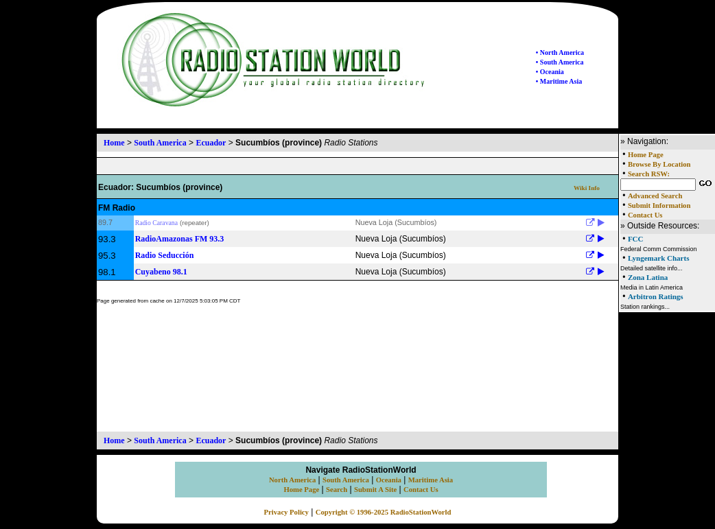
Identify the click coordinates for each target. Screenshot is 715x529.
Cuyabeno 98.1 (161, 272)
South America (160, 143)
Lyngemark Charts (659, 258)
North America (292, 480)
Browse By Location (659, 164)
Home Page (646, 154)
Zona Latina (648, 277)
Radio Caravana (156, 222)
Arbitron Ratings (655, 296)
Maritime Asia (430, 480)
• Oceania (550, 71)
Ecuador (211, 143)
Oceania (388, 480)
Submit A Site (375, 489)
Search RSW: (649, 174)
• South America (560, 62)
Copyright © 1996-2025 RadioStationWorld (384, 512)
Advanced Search (655, 196)
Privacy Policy (286, 512)
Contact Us (645, 215)
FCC (636, 239)
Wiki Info (587, 188)
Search (336, 489)
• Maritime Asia (559, 81)
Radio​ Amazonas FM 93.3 (179, 239)
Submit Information (659, 205)
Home (114, 143)
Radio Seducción (164, 255)
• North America (560, 52)
